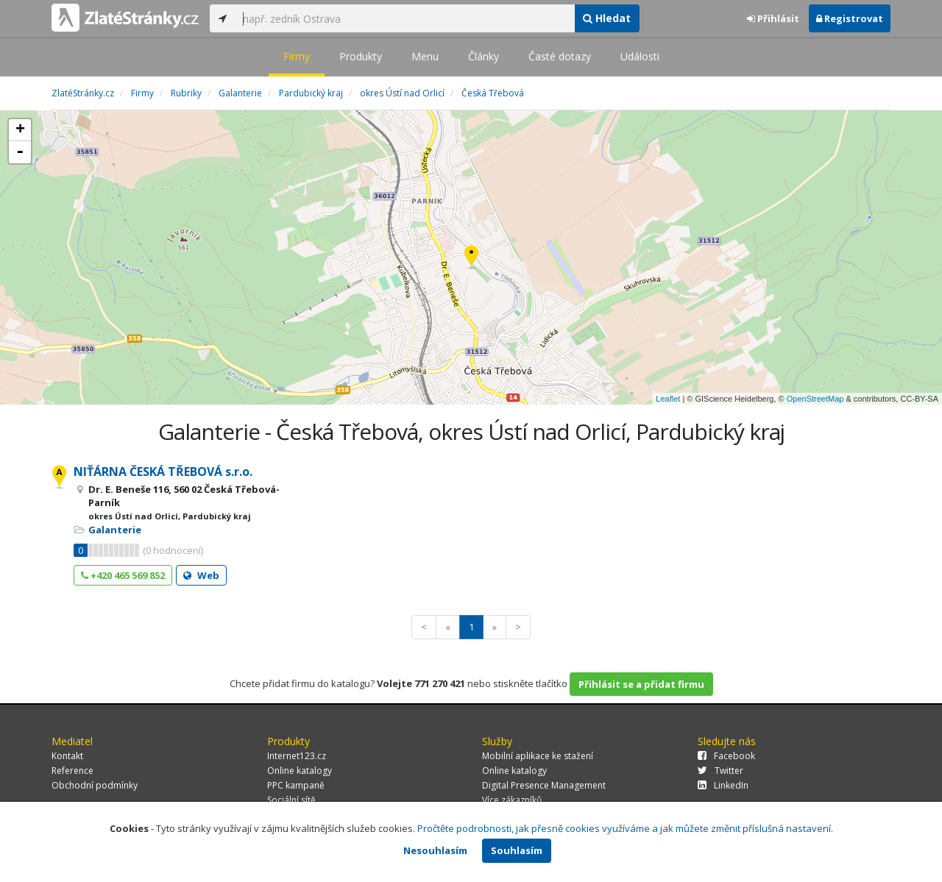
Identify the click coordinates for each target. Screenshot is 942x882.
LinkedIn (723, 785)
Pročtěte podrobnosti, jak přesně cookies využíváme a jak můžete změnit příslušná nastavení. (625, 828)
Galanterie (114, 529)
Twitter (720, 770)
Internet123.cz (296, 756)
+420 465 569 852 (123, 575)
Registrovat (849, 18)
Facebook (726, 756)
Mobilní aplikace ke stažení (537, 756)
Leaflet (668, 398)
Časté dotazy (559, 56)
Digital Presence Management (544, 785)
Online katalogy (299, 770)
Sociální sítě (291, 800)
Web (201, 575)
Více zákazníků (512, 800)
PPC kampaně (296, 785)
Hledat (607, 18)
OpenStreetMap (815, 398)
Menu (425, 56)
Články (483, 56)
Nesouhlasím (435, 850)
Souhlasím (516, 850)
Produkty (360, 56)
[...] (405, 18)
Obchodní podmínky (95, 785)
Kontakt (67, 756)
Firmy (296, 56)
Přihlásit (773, 18)
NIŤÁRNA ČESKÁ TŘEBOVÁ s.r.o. (163, 471)
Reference (72, 770)
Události (639, 56)
